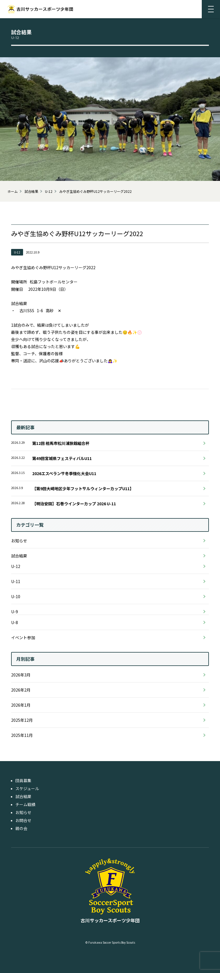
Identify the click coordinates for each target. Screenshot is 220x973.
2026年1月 (20, 705)
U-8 (14, 622)
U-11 (15, 581)
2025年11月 (22, 735)
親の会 (21, 828)
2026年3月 (20, 675)
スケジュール (27, 788)
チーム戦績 (25, 804)
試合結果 (19, 556)
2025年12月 (22, 720)
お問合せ (23, 820)
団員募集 (23, 780)
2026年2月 (20, 690)
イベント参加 (23, 637)
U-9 (14, 611)
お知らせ (19, 540)
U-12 (15, 566)
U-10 (15, 596)
